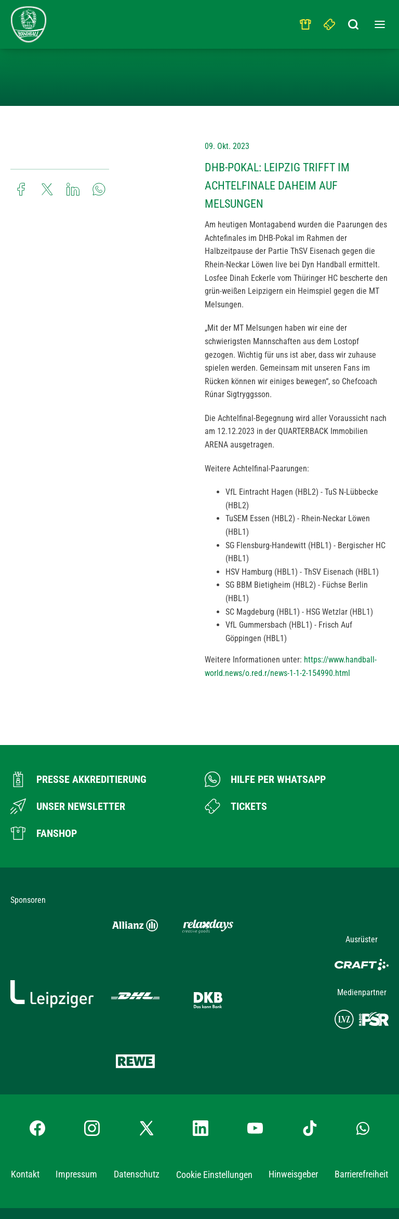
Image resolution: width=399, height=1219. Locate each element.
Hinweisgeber (293, 1095)
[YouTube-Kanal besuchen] (255, 1049)
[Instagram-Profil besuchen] (92, 1049)
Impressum (76, 1095)
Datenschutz (136, 1095)
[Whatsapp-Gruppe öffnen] (362, 1049)
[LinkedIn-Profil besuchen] (200, 1049)
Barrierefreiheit (361, 1095)
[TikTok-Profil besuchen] (309, 1049)
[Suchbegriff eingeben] (354, 22)
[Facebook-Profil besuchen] (37, 1049)
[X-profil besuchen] (146, 1049)
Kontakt (25, 1095)
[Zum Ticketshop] (236, 806)
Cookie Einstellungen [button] (214, 1095)
